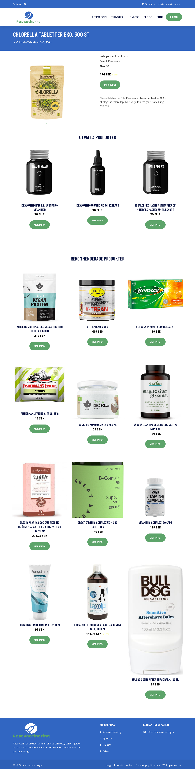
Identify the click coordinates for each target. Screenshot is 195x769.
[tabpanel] (47, 85)
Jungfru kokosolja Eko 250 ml (97, 423)
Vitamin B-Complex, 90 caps (155, 521)
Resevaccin (99, 16)
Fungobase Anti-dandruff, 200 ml (39, 623)
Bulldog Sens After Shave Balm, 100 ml (155, 678)
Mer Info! (110, 83)
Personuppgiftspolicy (147, 763)
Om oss (134, 16)
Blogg (148, 16)
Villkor (129, 763)
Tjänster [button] (117, 16)
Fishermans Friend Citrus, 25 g (40, 412)
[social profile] (24, 4)
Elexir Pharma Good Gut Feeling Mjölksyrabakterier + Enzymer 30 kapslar (39, 525)
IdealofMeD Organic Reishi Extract (97, 203)
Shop (160, 16)
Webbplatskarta (171, 763)
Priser (174, 16)
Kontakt (118, 763)
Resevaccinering (112, 730)
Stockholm (147, 4)
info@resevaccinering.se (168, 4)
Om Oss (107, 743)
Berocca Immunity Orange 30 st (155, 325)
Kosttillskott (121, 54)
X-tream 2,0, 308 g (97, 325)
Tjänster (107, 737)
